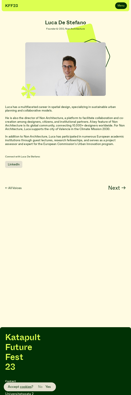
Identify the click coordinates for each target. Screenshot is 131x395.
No (40, 387)
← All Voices (15, 188)
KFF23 (11, 6)
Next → (119, 188)
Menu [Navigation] (121, 5)
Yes (48, 387)
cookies (26, 387)
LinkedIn (14, 164)
